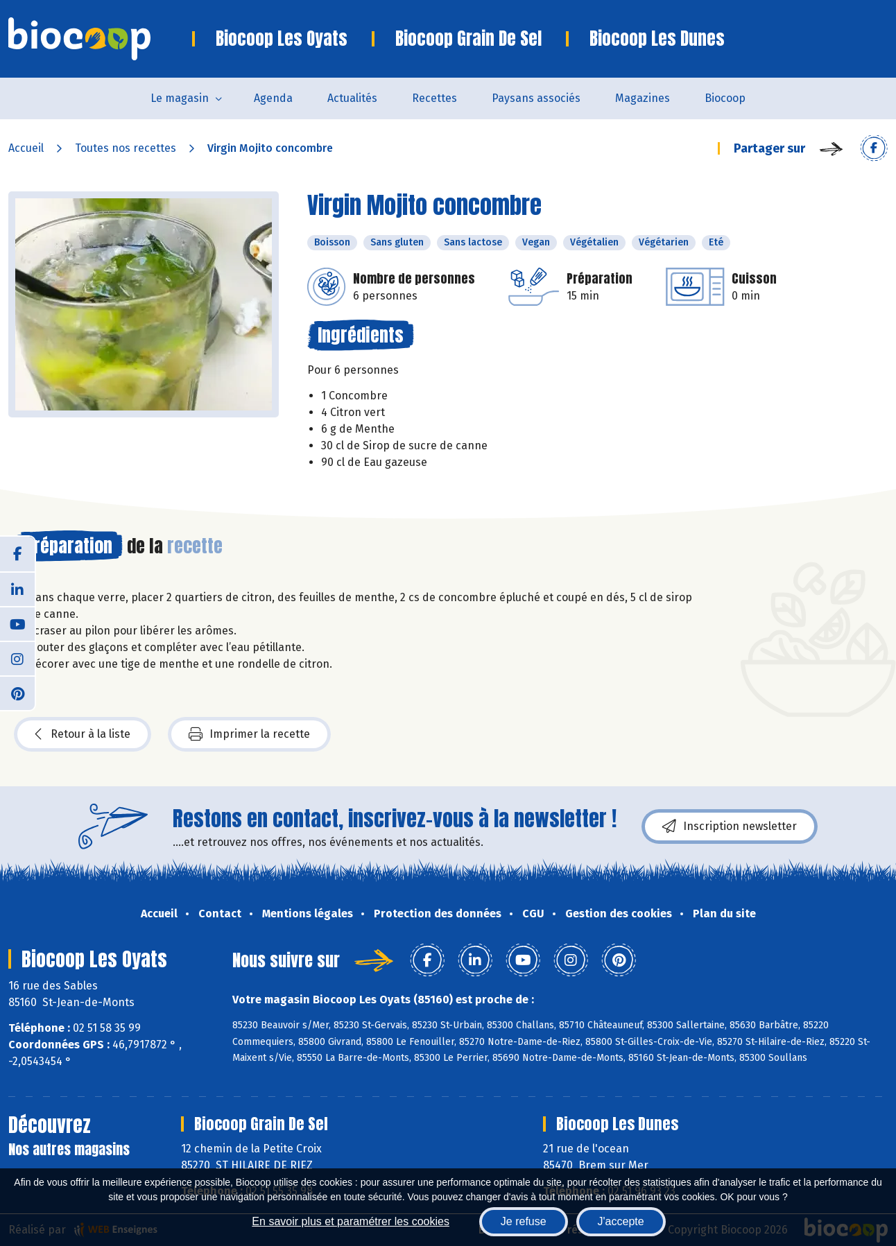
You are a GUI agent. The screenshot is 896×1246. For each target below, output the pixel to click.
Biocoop (725, 98)
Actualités (352, 98)
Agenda (273, 98)
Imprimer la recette (249, 734)
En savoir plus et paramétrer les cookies (350, 1221)
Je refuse (523, 1221)
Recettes (434, 98)
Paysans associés (536, 98)
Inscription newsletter (729, 826)
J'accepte (621, 1221)
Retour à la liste (82, 734)
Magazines (642, 98)
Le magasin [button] (179, 98)
